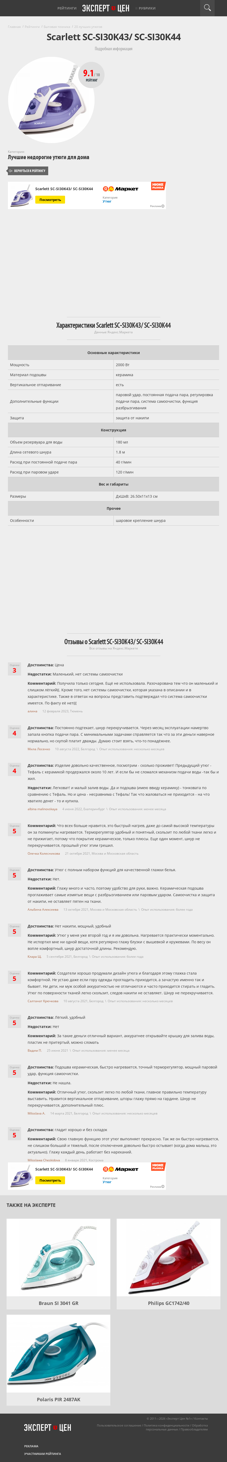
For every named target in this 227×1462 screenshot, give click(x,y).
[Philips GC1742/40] (168, 1258)
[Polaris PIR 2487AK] (58, 1354)
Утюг (107, 201)
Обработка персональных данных (177, 1427)
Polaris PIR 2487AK (58, 1399)
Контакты (201, 1418)
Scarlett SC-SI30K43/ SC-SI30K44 (64, 189)
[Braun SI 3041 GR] (58, 1258)
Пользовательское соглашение (119, 1425)
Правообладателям (194, 1429)
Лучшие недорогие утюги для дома (48, 157)
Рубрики (147, 8)
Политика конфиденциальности (166, 1425)
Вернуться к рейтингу (27, 171)
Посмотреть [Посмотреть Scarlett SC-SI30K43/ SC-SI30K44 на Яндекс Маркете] (50, 199)
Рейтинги (67, 8)
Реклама (31, 1446)
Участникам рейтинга (42, 1454)
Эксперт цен (106, 9)
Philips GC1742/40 (168, 1303)
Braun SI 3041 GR (58, 1303)
